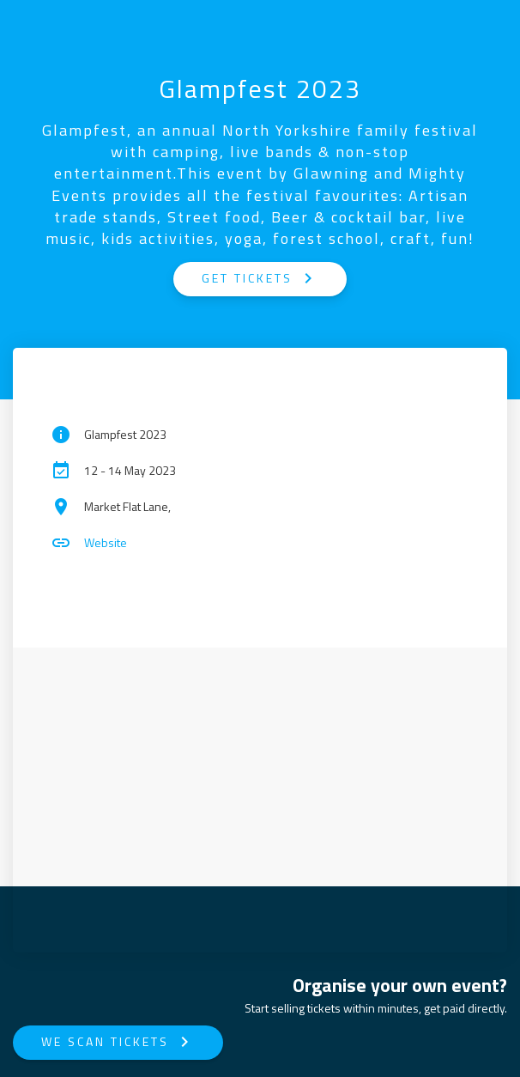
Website (105, 542)
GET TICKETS (260, 278)
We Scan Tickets (118, 1041)
